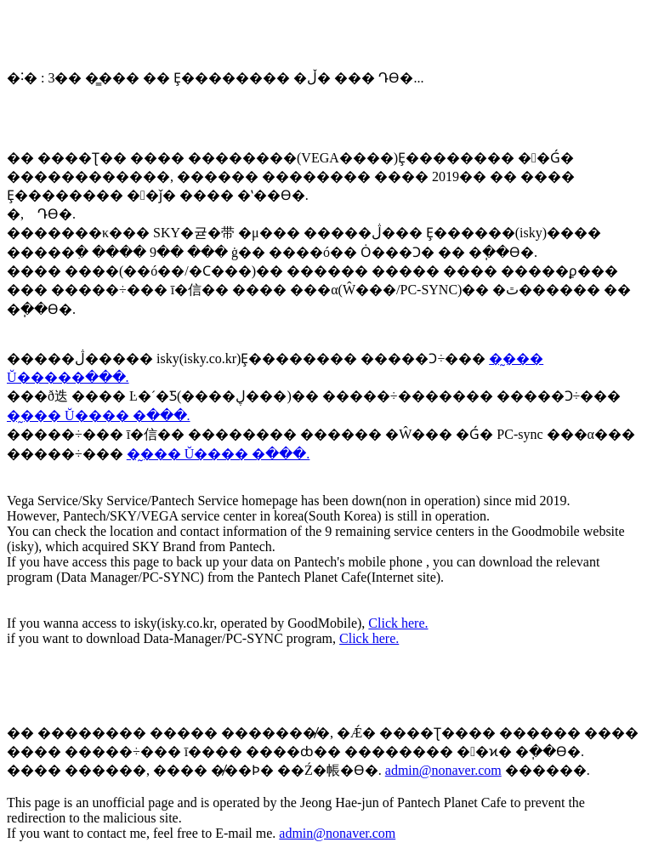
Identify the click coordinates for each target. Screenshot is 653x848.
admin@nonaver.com (443, 770)
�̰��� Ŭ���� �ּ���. (98, 415)
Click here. (398, 623)
